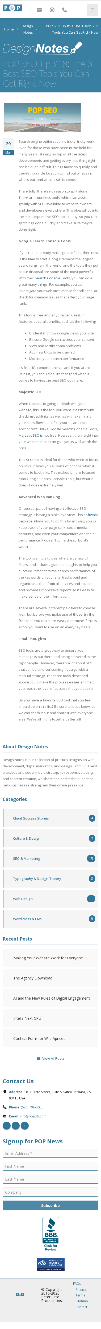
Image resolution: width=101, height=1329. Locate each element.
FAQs (77, 1283)
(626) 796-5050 (32, 1107)
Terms (80, 1295)
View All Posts (50, 1058)
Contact (81, 1307)
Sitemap (81, 1301)
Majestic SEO (29, 435)
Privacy (80, 1289)
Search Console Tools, (53, 278)
